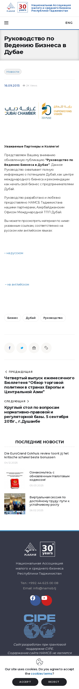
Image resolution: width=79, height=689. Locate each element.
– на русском (13, 253)
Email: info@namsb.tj (39, 588)
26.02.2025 (36, 510)
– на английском (17, 284)
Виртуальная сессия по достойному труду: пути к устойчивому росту (49, 501)
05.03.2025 (36, 485)
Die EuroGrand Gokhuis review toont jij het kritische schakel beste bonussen (36, 455)
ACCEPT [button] (25, 681)
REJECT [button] (54, 681)
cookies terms (41, 674)
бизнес (12, 317)
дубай (30, 317)
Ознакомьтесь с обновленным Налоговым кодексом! (49, 476)
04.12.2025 (10, 462)
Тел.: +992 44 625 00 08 (39, 583)
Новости (13, 71)
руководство (53, 317)
